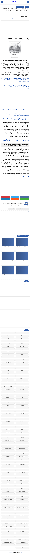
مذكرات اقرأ (22, 502)
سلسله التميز (22, 475)
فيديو (22, 483)
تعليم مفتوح (8, 464)
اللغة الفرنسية (8, 437)
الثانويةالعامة (22, 394)
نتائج (8, 539)
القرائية (22, 429)
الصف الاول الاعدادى (8, 408)
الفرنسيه (8, 424)
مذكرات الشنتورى (8, 504)
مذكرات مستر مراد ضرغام (22, 526)
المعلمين (7, 445)
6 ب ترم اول (22, 362)
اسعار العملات (22, 378)
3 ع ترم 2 (8, 351)
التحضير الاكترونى (22, 386)
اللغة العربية (22, 437)
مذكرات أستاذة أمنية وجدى (8, 499)
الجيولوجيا (7, 397)
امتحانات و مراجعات (22, 456)
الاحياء (22, 381)
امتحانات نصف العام (8, 453)
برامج (22, 459)
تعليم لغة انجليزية (22, 464)
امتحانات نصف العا (22, 453)
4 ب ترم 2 (22, 357)
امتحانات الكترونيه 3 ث (7, 448)
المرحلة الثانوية (22, 445)
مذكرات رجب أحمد (8, 510)
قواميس (8, 488)
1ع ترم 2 (8, 338)
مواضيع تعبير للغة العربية (22, 539)
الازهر (8, 381)
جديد (8, 472)
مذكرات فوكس (22, 515)
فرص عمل (8, 480)
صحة (8, 475)
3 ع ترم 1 (26, 208)
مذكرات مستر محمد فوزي (8, 523)
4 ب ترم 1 (8, 354)
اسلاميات (7, 378)
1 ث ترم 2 (8, 335)
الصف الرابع (22, 421)
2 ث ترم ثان (22, 346)
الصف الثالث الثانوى (8, 413)
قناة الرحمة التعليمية (22, 488)
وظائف (22, 547)
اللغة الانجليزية (12, 208)
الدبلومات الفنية (22, 402)
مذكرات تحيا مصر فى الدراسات (22, 510)
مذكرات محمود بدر (22, 518)
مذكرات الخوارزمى (22, 504)
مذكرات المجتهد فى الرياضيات (8, 507)
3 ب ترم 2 (22, 351)
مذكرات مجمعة (7, 515)
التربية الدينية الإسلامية (8, 386)
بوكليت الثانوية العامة (8, 459)
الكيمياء (22, 432)
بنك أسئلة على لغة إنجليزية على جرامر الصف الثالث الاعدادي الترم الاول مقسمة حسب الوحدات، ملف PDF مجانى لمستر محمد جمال (15, 87)
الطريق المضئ (15, 1)
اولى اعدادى (8, 456)
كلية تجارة (7, 491)
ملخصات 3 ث (22, 534)
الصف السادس (8, 421)
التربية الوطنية (22, 389)
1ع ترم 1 (22, 338)
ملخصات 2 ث (8, 531)
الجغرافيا (22, 397)
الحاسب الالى (22, 400)
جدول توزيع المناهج (22, 472)
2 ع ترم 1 (8, 346)
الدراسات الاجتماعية (8, 402)
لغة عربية (7, 496)
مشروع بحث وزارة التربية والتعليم (8, 526)
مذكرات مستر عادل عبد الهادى (22, 523)
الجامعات (7, 394)
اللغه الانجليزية (22, 440)
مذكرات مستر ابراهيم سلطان (7, 518)
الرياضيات (22, 405)
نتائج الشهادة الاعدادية (22, 542)
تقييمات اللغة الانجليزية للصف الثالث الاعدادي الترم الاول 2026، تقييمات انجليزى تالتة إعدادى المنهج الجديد (14, 19)
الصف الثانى (22, 416)
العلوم (22, 424)
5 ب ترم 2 (8, 357)
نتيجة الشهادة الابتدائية (8, 542)
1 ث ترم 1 (22, 335)
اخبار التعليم (22, 373)
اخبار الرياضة (8, 373)
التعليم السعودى (8, 389)
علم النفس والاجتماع (22, 480)
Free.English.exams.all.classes (22, 365)
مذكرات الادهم (8, 502)
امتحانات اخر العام (22, 448)
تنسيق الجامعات (22, 467)
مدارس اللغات (22, 499)
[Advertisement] (15, 29)
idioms (22, 370)
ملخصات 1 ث (22, 531)
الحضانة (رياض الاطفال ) (8, 400)
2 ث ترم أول (8, 343)
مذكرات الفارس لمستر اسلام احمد (22, 507)
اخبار (8, 370)
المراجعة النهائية (8, 440)
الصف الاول (22, 408)
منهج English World (8, 534)
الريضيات (8, 405)
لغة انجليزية (22, 496)
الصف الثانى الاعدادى (8, 416)
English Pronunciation (8, 362)
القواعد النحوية (8, 429)
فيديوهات (7, 483)
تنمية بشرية (8, 467)
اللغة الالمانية (8, 432)
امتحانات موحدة (22, 451)
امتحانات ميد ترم (7, 451)
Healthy (8, 365)
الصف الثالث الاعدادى (19, 208)
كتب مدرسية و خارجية (22, 491)
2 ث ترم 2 (22, 343)
